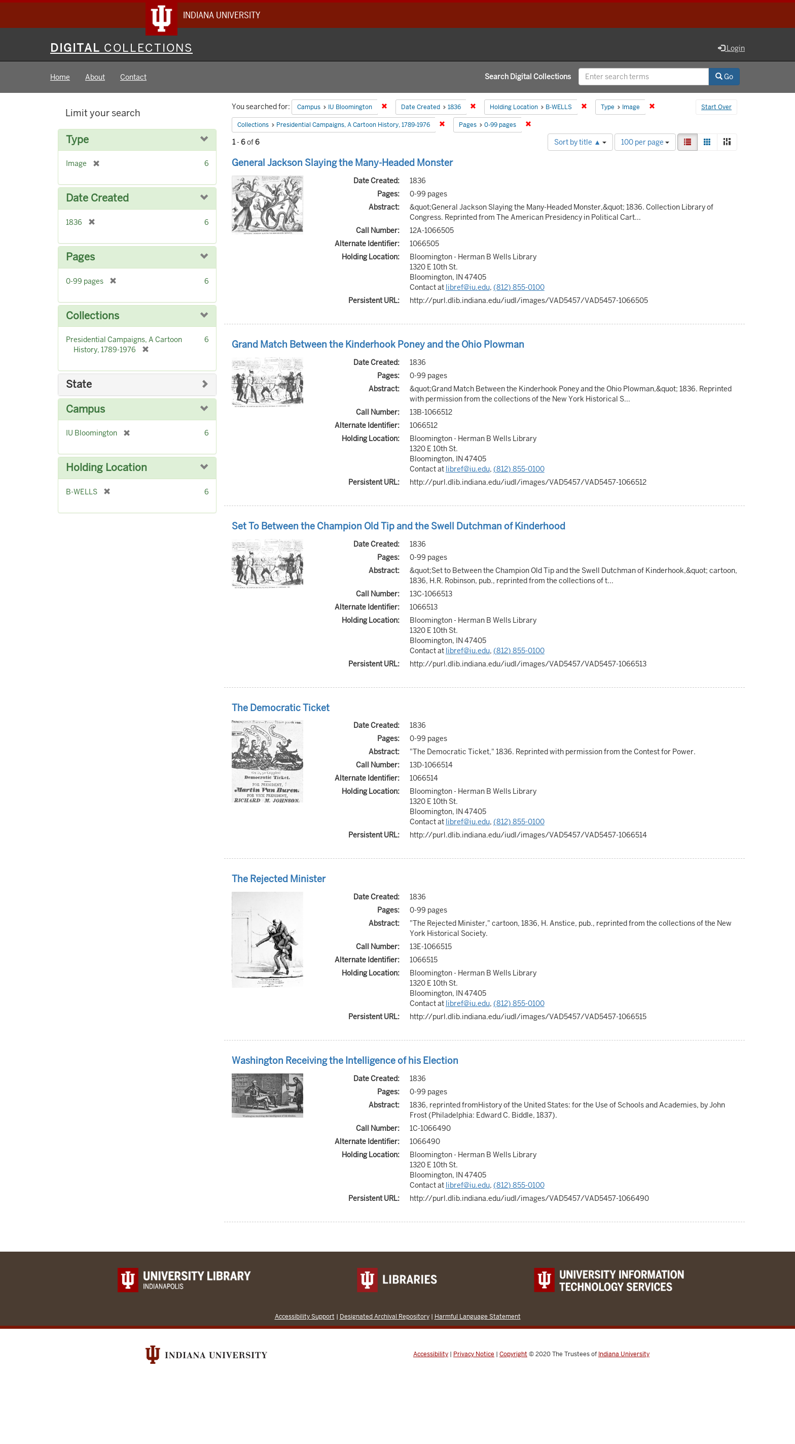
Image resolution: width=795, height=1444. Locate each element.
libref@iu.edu (468, 288)
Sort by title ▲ (580, 143)
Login (731, 49)
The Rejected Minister (279, 880)
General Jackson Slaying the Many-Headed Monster (342, 164)
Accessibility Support (305, 1317)
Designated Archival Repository (384, 1317)
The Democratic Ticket (281, 709)
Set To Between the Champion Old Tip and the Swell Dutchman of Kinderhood (398, 527)
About (95, 78)
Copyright (513, 1355)
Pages (80, 258)
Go (724, 77)
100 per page (645, 143)
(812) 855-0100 (519, 288)
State (79, 385)
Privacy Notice (473, 1355)
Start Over (716, 109)
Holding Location (106, 468)
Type (77, 141)
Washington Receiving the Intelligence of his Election (345, 1061)
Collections (92, 317)
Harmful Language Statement (478, 1317)
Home (60, 78)
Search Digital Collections (528, 77)
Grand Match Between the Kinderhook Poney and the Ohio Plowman (378, 345)
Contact (133, 78)
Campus (85, 410)
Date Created (97, 199)
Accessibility (430, 1355)
